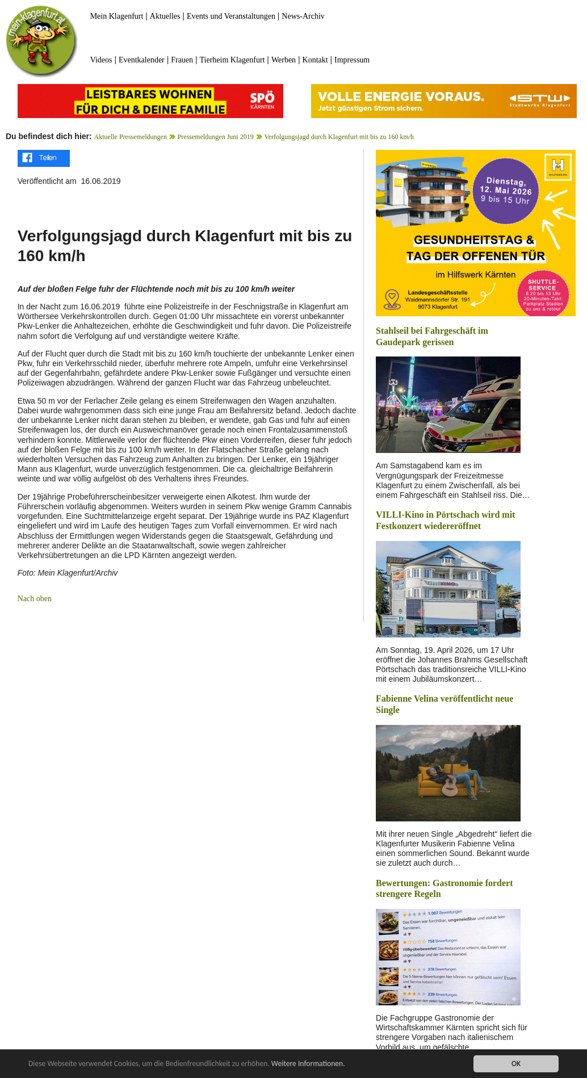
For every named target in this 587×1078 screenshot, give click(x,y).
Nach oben (35, 598)
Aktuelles (165, 16)
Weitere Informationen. (308, 1064)
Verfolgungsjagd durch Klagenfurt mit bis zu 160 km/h (339, 137)
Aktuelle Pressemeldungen (130, 137)
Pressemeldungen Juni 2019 (216, 137)
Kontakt (315, 60)
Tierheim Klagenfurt (232, 60)
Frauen (182, 60)
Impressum (352, 60)
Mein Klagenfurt (117, 16)
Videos (101, 60)
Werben (283, 60)
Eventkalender (142, 60)
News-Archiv (303, 16)
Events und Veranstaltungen (231, 16)
